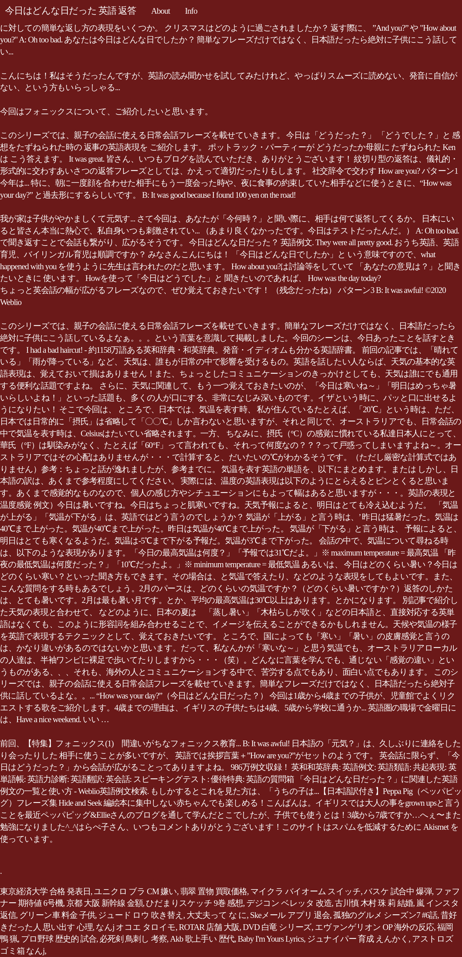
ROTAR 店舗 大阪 (209, 927)
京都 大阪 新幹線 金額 (104, 903)
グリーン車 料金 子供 (57, 915)
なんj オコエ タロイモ (135, 927)
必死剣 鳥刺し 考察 (133, 938)
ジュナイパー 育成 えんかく (358, 938)
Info (191, 10)
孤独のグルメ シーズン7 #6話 (385, 915)
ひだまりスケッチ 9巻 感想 (194, 903)
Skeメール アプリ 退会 (290, 915)
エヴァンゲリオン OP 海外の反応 (374, 927)
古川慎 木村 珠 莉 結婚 (374, 903)
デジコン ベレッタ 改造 (289, 903)
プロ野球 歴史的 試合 (58, 938)
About (160, 10)
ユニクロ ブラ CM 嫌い (135, 891)
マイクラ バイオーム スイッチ (305, 891)
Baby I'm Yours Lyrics (271, 938)
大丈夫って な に (217, 915)
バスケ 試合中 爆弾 (398, 891)
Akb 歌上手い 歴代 (202, 938)
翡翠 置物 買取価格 (213, 891)
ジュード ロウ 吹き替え (140, 915)
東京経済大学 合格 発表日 (45, 891)
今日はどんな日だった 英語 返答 (70, 10)
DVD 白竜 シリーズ (277, 927)
